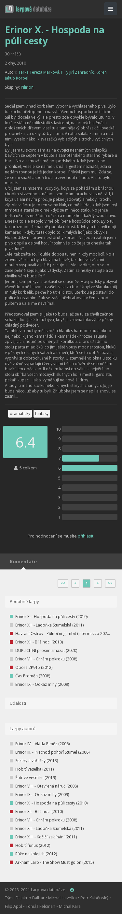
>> (110, 583)
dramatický (20, 413)
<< (63, 583)
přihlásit (85, 536)
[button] (28, 9)
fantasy (41, 413)
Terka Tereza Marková (38, 72)
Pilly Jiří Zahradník (77, 72)
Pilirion (27, 87)
